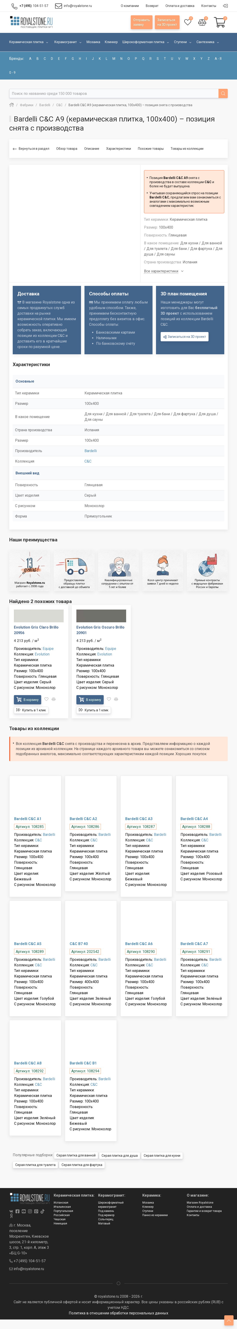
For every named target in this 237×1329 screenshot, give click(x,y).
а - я (218, 59)
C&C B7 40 (79, 944)
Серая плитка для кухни (162, 1155)
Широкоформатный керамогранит (111, 1204)
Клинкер (147, 1206)
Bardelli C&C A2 (83, 819)
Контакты (193, 1215)
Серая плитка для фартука (82, 1164)
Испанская (61, 1202)
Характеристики (118, 148)
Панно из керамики (155, 1215)
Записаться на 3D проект (184, 337)
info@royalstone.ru (26, 1269)
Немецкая (60, 1223)
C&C (87, 461)
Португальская (63, 1210)
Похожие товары (151, 148)
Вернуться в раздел (31, 149)
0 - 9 (12, 72)
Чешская (59, 1219)
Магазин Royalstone (200, 1202)
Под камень (106, 1210)
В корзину (27, 700)
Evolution (42, 654)
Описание (91, 148)
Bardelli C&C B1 (83, 1063)
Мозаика (148, 1202)
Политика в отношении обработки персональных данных (118, 1313)
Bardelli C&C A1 (27, 819)
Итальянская (62, 1206)
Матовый (104, 1223)
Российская (62, 1215)
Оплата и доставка (199, 1206)
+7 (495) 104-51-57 (27, 1261)
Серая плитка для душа (120, 1155)
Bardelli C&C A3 (139, 819)
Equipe (48, 648)
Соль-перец (105, 1219)
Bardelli (90, 451)
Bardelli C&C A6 (139, 944)
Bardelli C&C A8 (27, 1063)
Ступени (147, 1210)
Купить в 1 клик (31, 710)
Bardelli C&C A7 (194, 944)
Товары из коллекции (187, 148)
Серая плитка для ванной (76, 1155)
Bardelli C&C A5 (27, 944)
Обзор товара (66, 148)
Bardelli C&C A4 (194, 819)
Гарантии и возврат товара (204, 1210)
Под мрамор (106, 1215)
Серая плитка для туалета (35, 1164)
